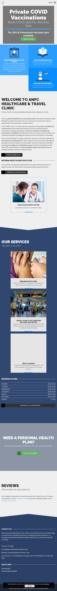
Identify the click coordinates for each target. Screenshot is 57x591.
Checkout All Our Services (20, 405)
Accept (30, 586)
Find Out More (28, 39)
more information (44, 584)
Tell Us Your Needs (27, 453)
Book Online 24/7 (10, 155)
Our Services (5, 568)
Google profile (21, 498)
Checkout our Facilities (13, 172)
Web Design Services (15, 588)
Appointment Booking (9, 571)
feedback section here (8, 501)
